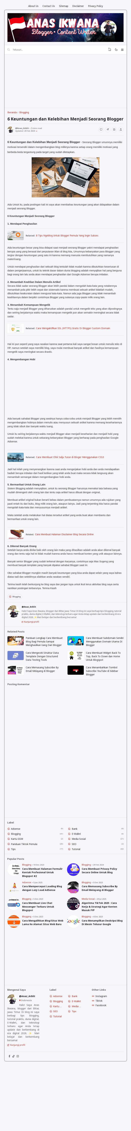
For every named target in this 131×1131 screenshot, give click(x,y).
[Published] (39, 141)
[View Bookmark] (106, 50)
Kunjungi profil (33, 643)
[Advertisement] (67, 82)
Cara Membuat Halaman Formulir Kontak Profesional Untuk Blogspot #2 (41, 904)
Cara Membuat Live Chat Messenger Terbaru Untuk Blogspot (40, 939)
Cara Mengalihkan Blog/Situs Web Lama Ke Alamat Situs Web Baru (43, 957)
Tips (15, 880)
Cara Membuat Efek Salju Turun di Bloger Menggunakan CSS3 (72, 470)
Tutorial (77, 880)
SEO (75, 875)
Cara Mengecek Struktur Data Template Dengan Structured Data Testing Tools (43, 683)
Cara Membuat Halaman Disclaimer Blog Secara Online (67, 548)
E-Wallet (77, 864)
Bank (75, 859)
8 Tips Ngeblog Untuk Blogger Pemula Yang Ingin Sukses (70, 247)
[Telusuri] (10, 51)
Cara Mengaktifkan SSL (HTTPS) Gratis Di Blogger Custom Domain (76, 340)
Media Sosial (79, 869)
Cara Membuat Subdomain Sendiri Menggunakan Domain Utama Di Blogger (102, 664)
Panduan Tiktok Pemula (26, 875)
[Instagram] (20, 1096)
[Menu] (121, 50)
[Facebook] (10, 1096)
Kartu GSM (19, 869)
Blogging (16, 614)
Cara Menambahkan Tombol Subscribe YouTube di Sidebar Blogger (102, 698)
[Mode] (114, 51)
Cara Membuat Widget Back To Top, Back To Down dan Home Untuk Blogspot (103, 683)
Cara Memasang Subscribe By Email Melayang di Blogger (43, 696)
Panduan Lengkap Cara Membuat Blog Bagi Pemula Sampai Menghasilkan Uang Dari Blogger (44, 666)
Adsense (17, 859)
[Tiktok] (15, 1096)
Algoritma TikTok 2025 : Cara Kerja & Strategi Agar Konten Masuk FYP (100, 939)
